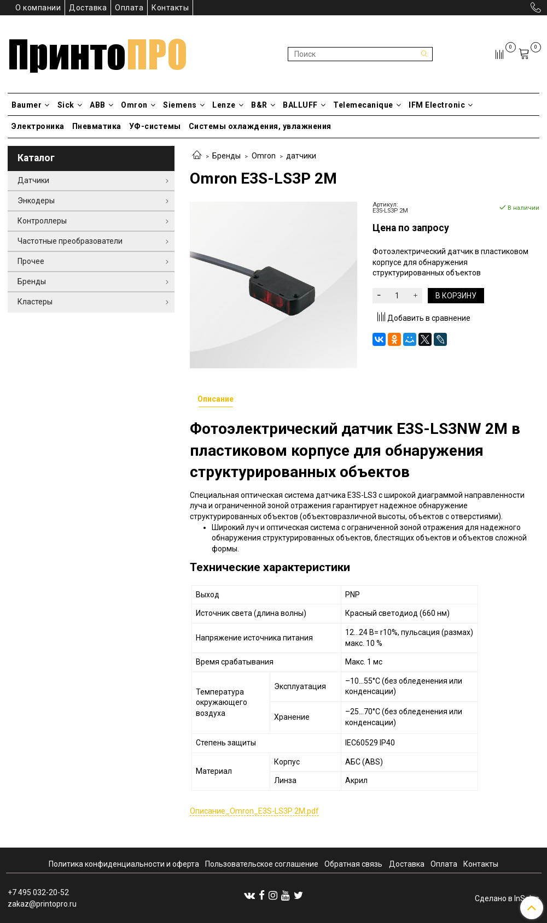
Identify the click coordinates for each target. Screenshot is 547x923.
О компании (38, 7)
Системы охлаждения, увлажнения (260, 126)
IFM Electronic (441, 105)
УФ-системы (155, 126)
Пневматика (96, 126)
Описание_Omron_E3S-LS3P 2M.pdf (254, 811)
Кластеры (35, 301)
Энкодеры (36, 200)
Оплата (129, 7)
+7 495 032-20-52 (38, 892)
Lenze (227, 105)
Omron (138, 105)
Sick (70, 105)
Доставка (88, 7)
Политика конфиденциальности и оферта (124, 864)
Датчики (33, 180)
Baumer (30, 105)
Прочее (31, 261)
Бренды (226, 155)
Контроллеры (42, 220)
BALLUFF (304, 105)
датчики (301, 155)
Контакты (170, 7)
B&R (263, 105)
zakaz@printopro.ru (42, 904)
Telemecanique (367, 105)
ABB (101, 105)
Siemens (184, 105)
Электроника (38, 126)
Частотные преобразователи (70, 241)
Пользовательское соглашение (261, 864)
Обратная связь (353, 864)
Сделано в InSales (507, 898)
